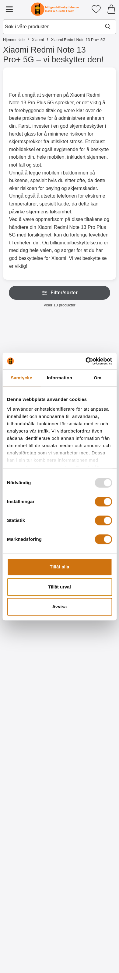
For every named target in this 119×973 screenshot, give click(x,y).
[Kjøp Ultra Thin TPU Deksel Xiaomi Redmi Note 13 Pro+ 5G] (31, 950)
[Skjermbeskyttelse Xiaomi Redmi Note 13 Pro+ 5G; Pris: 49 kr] (31, 758)
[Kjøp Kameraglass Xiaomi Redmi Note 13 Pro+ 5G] (31, 689)
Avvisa (59, 606)
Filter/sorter (59, 293)
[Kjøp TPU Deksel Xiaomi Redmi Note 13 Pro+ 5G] (88, 950)
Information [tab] (59, 377)
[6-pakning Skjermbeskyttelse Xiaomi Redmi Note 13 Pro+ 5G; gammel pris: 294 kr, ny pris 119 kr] (89, 758)
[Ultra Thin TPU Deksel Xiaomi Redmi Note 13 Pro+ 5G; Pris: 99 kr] (31, 889)
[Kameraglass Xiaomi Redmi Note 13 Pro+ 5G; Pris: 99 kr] (31, 627)
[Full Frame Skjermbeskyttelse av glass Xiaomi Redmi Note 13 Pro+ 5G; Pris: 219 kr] (89, 627)
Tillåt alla (59, 566)
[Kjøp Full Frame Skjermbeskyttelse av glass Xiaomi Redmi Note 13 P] (88, 689)
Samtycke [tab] (21, 377)
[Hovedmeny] (9, 9)
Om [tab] (97, 377)
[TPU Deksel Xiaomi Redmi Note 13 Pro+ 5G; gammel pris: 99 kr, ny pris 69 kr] (89, 889)
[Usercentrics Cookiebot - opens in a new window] (85, 361)
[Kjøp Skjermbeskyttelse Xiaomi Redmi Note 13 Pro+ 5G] (31, 820)
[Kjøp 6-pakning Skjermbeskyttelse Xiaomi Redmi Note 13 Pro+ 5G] (88, 820)
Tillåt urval (59, 586)
